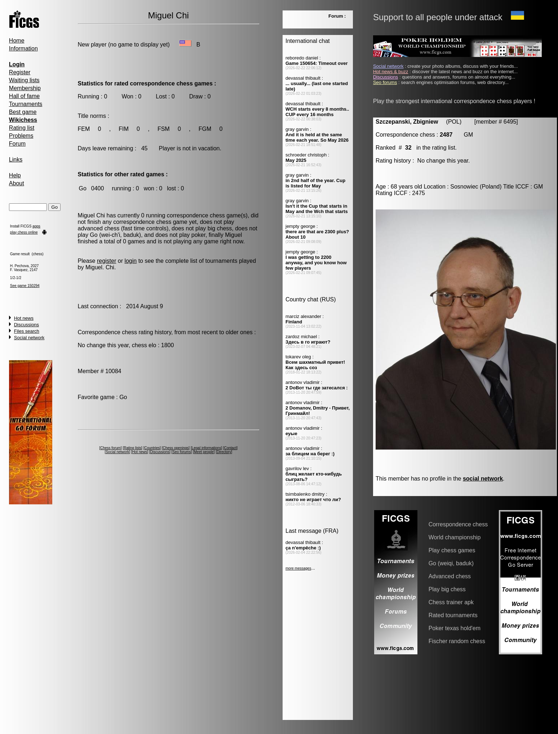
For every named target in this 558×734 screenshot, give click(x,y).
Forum (17, 144)
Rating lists (132, 448)
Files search (26, 331)
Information (23, 48)
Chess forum (110, 448)
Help (15, 175)
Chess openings (176, 448)
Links (15, 159)
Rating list (21, 128)
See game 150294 (25, 286)
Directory (224, 452)
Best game (22, 112)
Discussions (26, 324)
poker (198, 235)
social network (483, 479)
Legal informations (206, 448)
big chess (220, 228)
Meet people (204, 452)
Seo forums (181, 452)
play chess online (24, 232)
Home (17, 40)
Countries (152, 448)
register (106, 261)
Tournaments (26, 104)
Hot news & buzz (390, 71)
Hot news (24, 318)
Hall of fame (24, 96)
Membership (25, 88)
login (130, 261)
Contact (230, 448)
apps (36, 226)
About (16, 183)
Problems (21, 136)
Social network (29, 337)
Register (20, 72)
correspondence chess (196, 215)
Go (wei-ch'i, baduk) (115, 235)
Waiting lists (24, 80)
